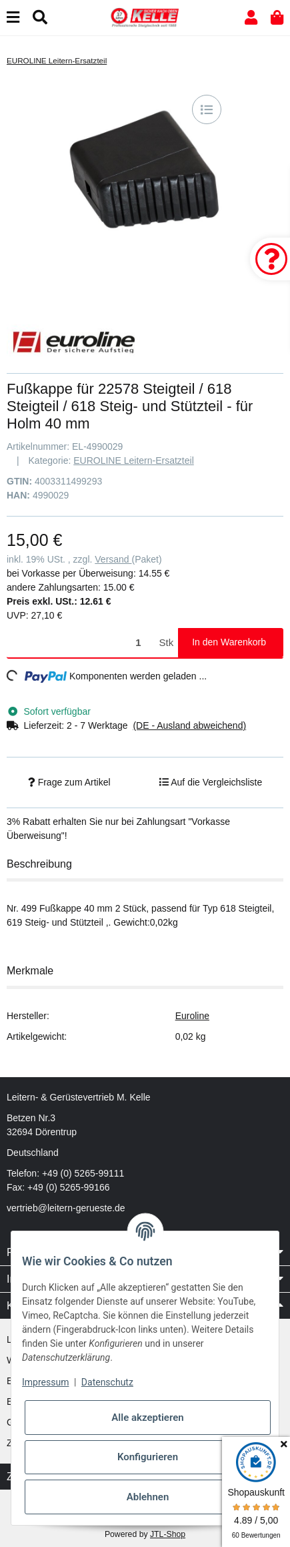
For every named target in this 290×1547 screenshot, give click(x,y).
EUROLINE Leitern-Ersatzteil (133, 460)
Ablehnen (148, 1497)
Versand (113, 559)
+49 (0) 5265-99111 (83, 1173)
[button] (251, 18)
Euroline (192, 1015)
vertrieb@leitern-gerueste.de (66, 1208)
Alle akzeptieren (147, 1418)
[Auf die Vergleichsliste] (206, 109)
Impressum (45, 1382)
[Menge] (81, 643)
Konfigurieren (147, 1457)
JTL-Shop (167, 1534)
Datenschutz (107, 1382)
